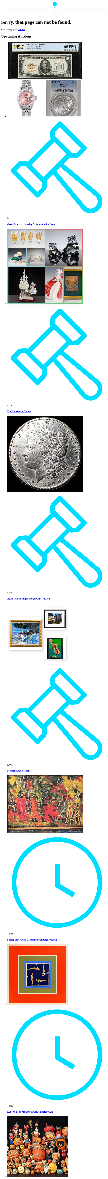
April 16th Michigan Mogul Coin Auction (28, 598)
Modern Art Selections (19, 770)
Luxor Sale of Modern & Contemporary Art (30, 1111)
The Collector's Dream (19, 411)
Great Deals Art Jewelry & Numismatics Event (31, 224)
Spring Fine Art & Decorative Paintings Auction (32, 939)
